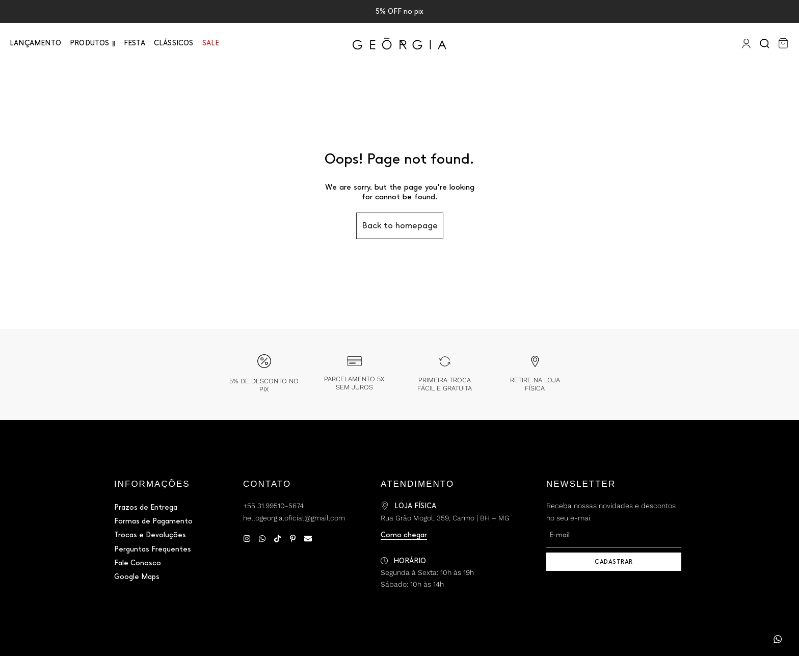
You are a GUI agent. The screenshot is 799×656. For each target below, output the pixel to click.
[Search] (765, 43)
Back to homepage (400, 225)
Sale (211, 43)
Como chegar (404, 535)
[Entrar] (745, 43)
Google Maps (136, 576)
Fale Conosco (137, 563)
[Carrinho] (783, 43)
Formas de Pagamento (153, 521)
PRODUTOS (90, 43)
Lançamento (35, 43)
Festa (134, 43)
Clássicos (174, 43)
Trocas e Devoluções (150, 535)
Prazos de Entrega (145, 507)
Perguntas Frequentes (152, 549)
